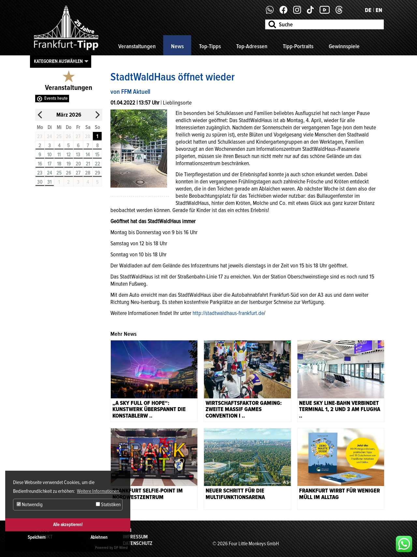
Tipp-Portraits (298, 46)
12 (68, 154)
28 (87, 173)
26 (68, 173)
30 (39, 182)
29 (97, 173)
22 (97, 164)
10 (49, 154)
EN (379, 10)
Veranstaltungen (137, 46)
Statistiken (108, 504)
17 (49, 164)
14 (88, 154)
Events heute (56, 98)
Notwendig (30, 504)
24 (49, 173)
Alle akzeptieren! (67, 524)
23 (39, 173)
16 (40, 164)
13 (78, 154)
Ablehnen (99, 537)
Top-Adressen (251, 46)
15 (97, 154)
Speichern (37, 537)
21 (88, 164)
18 (59, 164)
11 (59, 154)
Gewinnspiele (344, 46)
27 (78, 173)
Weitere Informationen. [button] (98, 491)
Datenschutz (137, 543)
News (177, 46)
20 (78, 164)
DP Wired (121, 547)
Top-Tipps (210, 46)
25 (59, 173)
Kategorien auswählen (58, 61)
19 (68, 164)
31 (49, 182)
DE (368, 10)
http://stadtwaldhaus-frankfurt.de (228, 313)
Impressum (135, 537)
